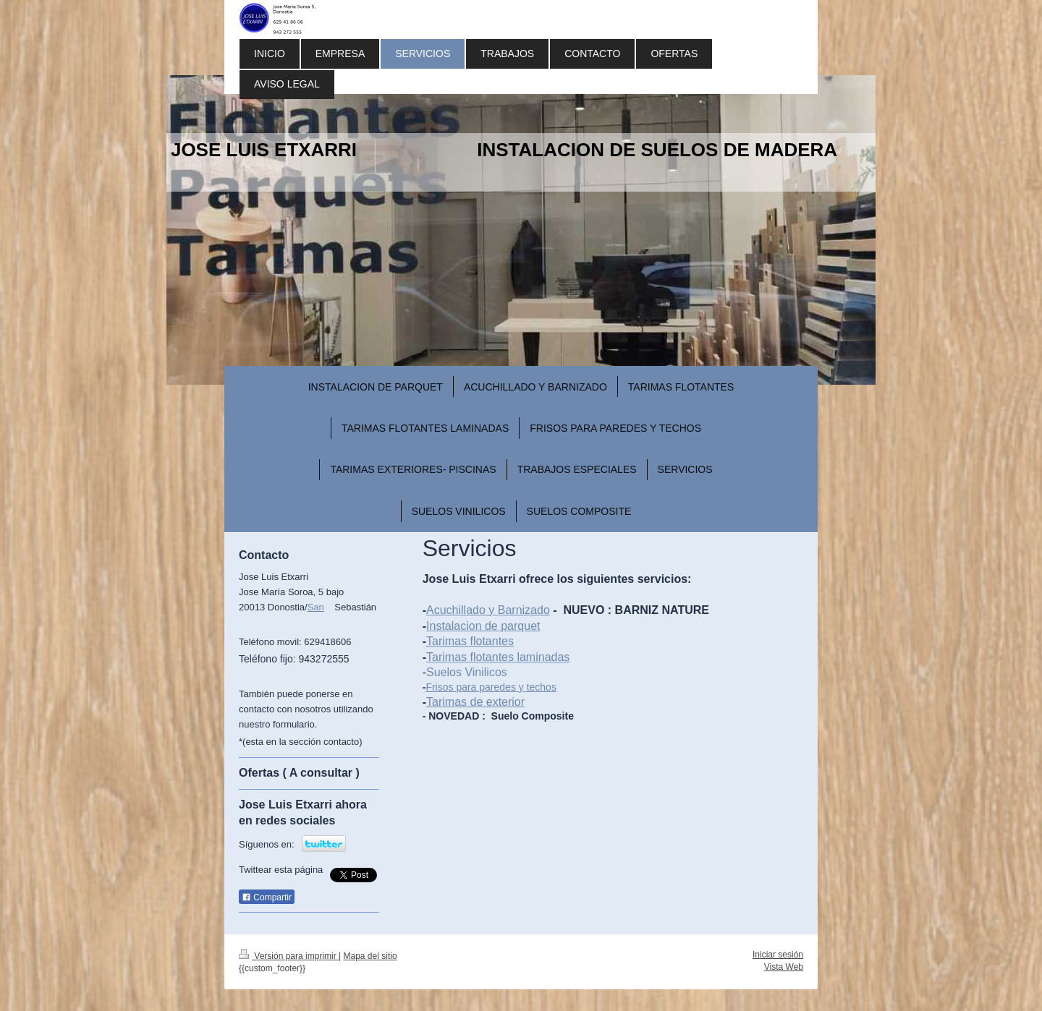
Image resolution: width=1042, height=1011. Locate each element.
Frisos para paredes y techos (490, 687)
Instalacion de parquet (483, 626)
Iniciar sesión (778, 955)
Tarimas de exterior (475, 702)
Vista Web (783, 967)
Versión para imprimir (289, 956)
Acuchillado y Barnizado (488, 610)
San (316, 607)
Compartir (267, 897)
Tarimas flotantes (470, 641)
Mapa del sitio (370, 956)
